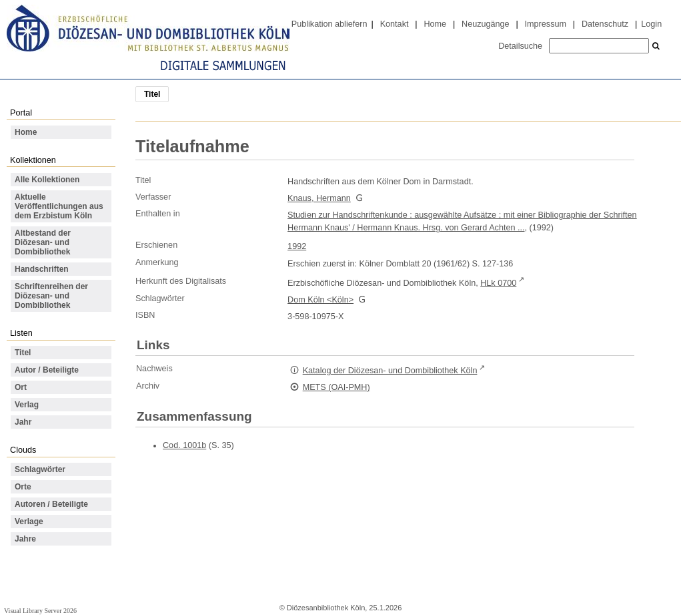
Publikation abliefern (329, 24)
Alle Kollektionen (47, 179)
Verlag (27, 404)
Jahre (25, 539)
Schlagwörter (40, 469)
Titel (23, 352)
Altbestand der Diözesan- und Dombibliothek (43, 242)
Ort (21, 387)
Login (651, 24)
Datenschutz (605, 24)
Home (435, 24)
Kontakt (394, 24)
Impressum (545, 24)
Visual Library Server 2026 (40, 610)
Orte (23, 486)
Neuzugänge (486, 24)
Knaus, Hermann (319, 198)
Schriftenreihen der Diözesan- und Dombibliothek (51, 296)
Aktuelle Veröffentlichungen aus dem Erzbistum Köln (59, 206)
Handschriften (42, 269)
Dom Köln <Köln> (320, 299)
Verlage (29, 521)
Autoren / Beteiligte (51, 504)
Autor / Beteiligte (47, 370)
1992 (296, 246)
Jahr (23, 422)
